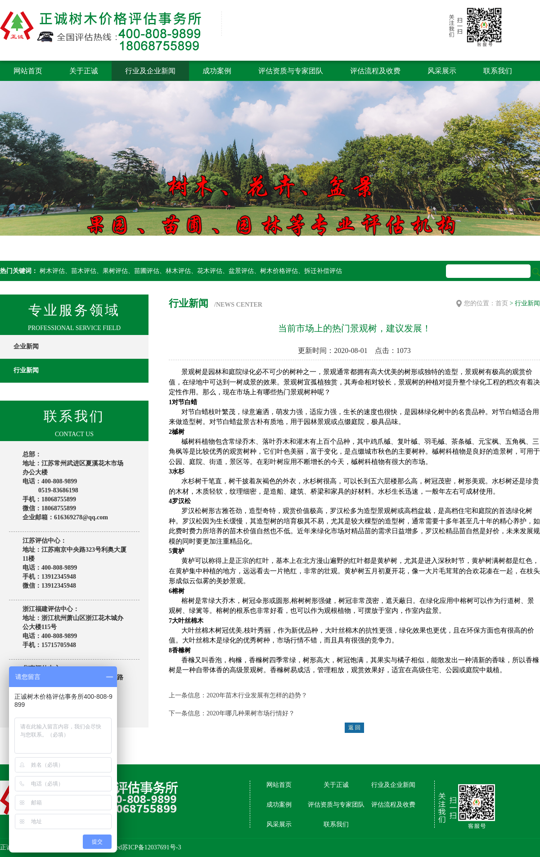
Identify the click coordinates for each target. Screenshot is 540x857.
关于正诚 (83, 71)
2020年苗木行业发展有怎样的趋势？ (257, 695)
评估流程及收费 (375, 71)
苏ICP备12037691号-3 (151, 847)
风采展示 (442, 71)
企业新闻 (26, 346)
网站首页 (28, 71)
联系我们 (497, 71)
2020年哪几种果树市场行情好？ (251, 713)
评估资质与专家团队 (290, 71)
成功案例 (216, 71)
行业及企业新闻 (150, 71)
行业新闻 (26, 370)
